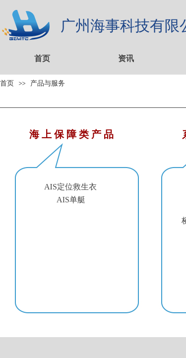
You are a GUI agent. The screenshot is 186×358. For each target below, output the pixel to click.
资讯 (126, 58)
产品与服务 (47, 83)
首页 (42, 58)
